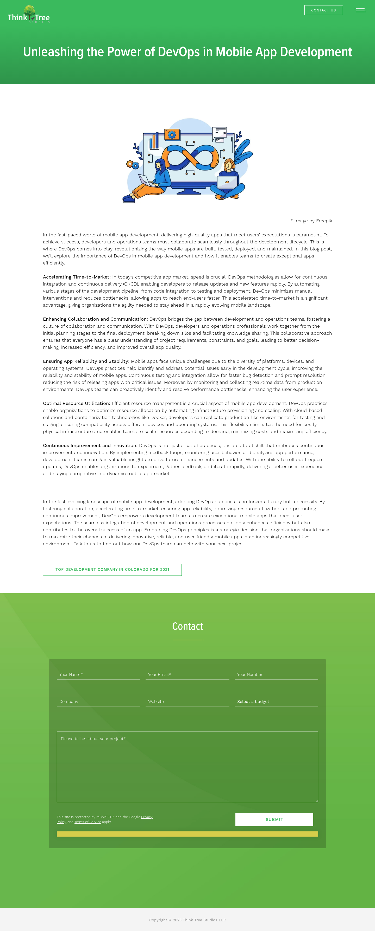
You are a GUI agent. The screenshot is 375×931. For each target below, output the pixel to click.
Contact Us (323, 10)
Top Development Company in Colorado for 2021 (112, 569)
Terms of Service (87, 822)
